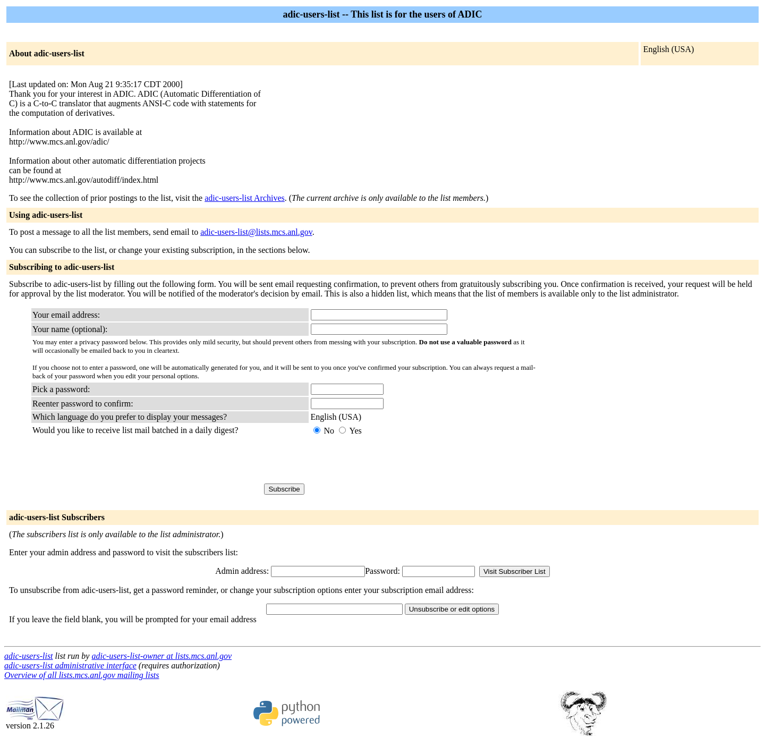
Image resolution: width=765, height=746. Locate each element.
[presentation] (391, 459)
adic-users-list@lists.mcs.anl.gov (256, 231)
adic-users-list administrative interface (70, 665)
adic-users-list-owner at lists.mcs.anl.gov (161, 655)
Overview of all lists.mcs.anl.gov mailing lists (81, 675)
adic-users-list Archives (245, 197)
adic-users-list (28, 655)
